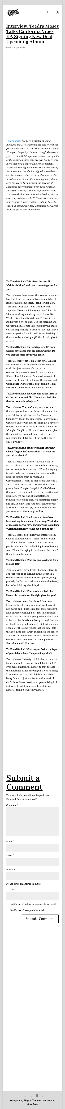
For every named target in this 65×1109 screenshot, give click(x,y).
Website (10, 869)
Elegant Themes (32, 1100)
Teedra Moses (13, 140)
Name (10, 841)
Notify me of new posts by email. (27, 910)
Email (10, 855)
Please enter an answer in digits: (23, 883)
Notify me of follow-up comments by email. (33, 904)
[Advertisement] (32, 724)
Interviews (21, 48)
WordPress (32, 1104)
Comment (12, 805)
